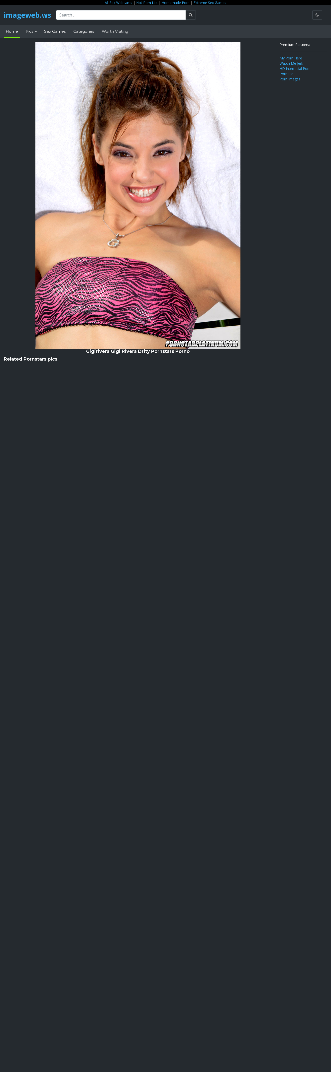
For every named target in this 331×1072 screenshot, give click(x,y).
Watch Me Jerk (291, 63)
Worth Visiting (115, 31)
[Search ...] (121, 15)
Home (12, 31)
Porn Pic (286, 73)
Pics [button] (30, 31)
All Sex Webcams (118, 2)
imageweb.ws (27, 15)
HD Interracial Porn (295, 68)
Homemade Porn (176, 2)
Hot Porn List (147, 2)
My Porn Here (291, 58)
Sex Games (55, 31)
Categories (83, 31)
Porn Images (290, 79)
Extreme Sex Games (210, 2)
